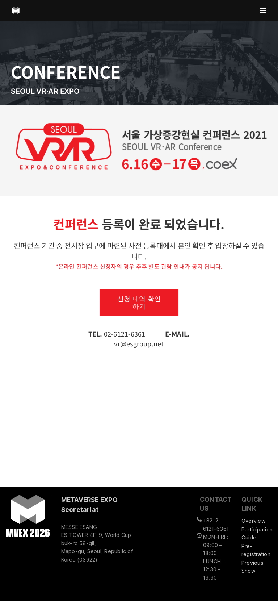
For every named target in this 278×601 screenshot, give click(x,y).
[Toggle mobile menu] (263, 10)
